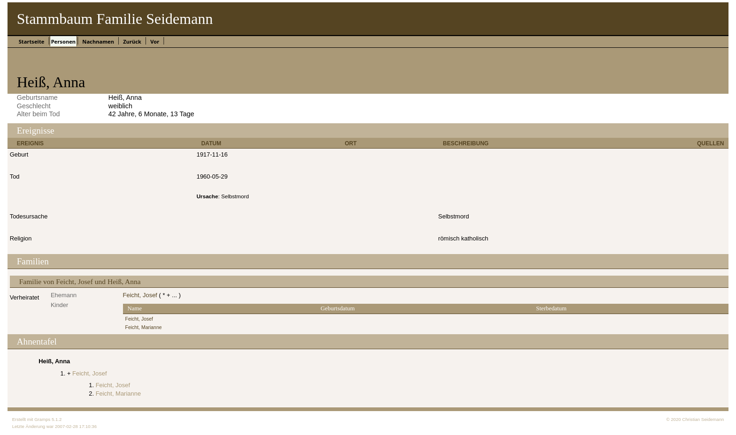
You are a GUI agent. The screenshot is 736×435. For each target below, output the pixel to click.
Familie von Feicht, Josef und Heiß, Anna (80, 281)
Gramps (42, 419)
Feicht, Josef (140, 295)
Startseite (32, 41)
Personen (63, 41)
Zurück (132, 41)
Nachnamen (98, 41)
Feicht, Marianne (143, 327)
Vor (154, 41)
